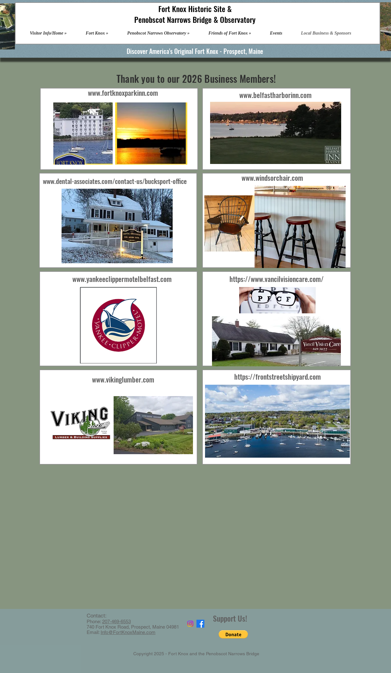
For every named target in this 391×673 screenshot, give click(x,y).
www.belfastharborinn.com (275, 95)
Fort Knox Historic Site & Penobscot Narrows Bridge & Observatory (194, 14)
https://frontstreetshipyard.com (277, 376)
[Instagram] (190, 624)
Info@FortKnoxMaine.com (128, 632)
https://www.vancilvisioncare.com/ (276, 279)
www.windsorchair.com (272, 178)
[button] (233, 634)
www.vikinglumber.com (123, 379)
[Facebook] (200, 624)
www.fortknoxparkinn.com (123, 93)
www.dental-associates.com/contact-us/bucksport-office (115, 181)
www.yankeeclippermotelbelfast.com (122, 279)
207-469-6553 (116, 621)
